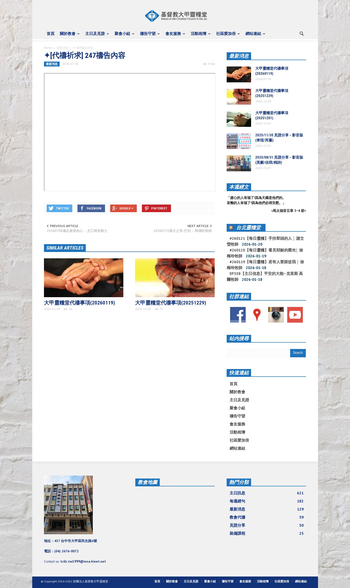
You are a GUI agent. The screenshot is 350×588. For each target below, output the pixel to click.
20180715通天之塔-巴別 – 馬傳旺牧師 (182, 231)
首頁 (50, 33)
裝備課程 (267, 533)
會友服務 (174, 35)
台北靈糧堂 (248, 227)
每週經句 (267, 501)
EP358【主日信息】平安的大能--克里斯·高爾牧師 (265, 276)
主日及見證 (96, 35)
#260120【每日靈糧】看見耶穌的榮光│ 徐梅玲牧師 (265, 253)
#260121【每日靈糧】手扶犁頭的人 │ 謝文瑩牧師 (265, 241)
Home (48, 47)
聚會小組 (123, 35)
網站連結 (254, 35)
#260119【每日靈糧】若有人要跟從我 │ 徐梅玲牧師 (265, 264)
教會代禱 (267, 517)
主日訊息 (267, 493)
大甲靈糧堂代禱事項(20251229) (170, 303)
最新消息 (62, 47)
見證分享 (267, 525)
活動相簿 (199, 35)
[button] (301, 33)
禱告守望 (148, 35)
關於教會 (68, 35)
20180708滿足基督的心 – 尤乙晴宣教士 (77, 231)
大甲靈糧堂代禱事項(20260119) (79, 303)
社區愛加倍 (226, 35)
